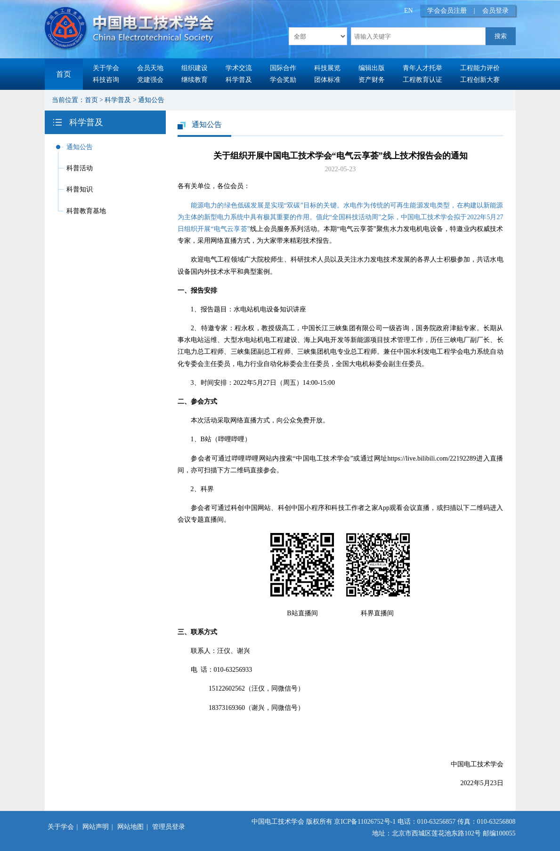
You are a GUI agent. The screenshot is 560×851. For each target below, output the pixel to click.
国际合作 (283, 68)
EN (408, 10)
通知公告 (151, 99)
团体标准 (327, 79)
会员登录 (495, 10)
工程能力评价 (480, 68)
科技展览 (327, 68)
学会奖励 (283, 79)
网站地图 (130, 826)
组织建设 (194, 68)
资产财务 (371, 79)
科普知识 (79, 189)
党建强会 (150, 79)
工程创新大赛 (480, 79)
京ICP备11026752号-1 (365, 821)
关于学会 (106, 68)
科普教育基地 (86, 211)
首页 (63, 74)
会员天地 (150, 68)
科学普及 (239, 79)
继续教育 (194, 79)
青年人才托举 (422, 68)
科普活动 (79, 168)
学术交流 (239, 68)
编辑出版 (371, 68)
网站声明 (95, 826)
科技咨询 (106, 79)
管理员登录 (168, 826)
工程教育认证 (422, 79)
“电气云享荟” (230, 228)
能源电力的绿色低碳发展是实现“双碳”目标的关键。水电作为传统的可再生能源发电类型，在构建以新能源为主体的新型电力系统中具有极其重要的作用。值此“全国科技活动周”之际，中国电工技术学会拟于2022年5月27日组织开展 (340, 217)
